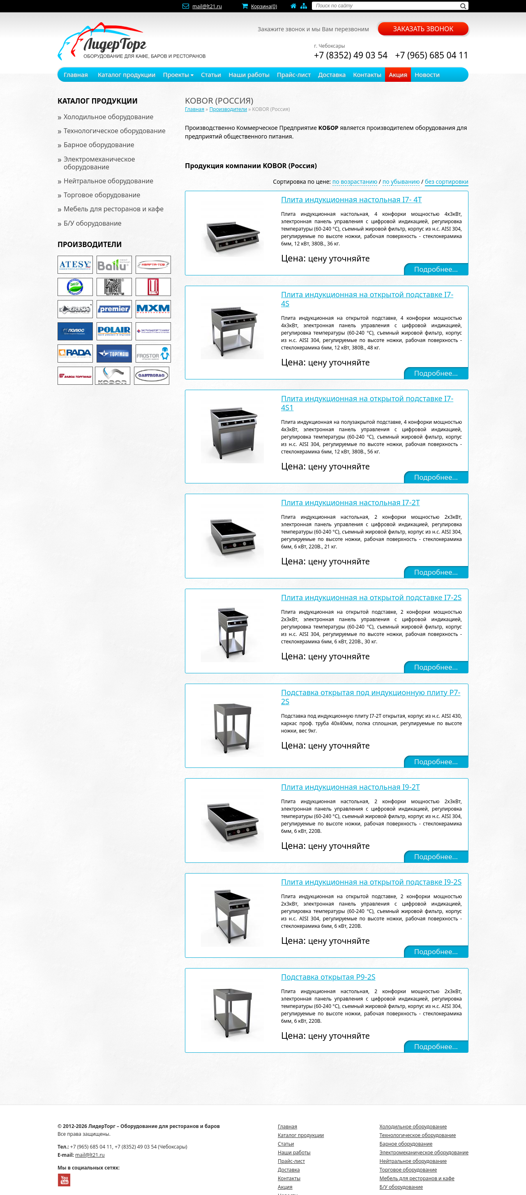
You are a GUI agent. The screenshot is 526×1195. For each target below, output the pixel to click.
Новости (427, 74)
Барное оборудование (99, 144)
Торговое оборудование (102, 194)
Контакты (367, 74)
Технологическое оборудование (115, 130)
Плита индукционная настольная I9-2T (350, 787)
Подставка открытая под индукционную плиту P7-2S (370, 696)
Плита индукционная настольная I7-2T (350, 502)
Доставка (332, 74)
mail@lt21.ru (207, 6)
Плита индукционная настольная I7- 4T (351, 199)
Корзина (264, 6)
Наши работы (249, 74)
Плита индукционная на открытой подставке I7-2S (371, 597)
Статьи (211, 74)
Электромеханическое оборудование (99, 163)
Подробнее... (436, 269)
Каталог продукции (126, 74)
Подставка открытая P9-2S (328, 977)
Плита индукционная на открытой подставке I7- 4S (367, 298)
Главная (76, 74)
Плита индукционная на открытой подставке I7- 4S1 (367, 402)
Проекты (178, 74)
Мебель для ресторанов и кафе (114, 208)
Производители (90, 244)
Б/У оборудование (93, 223)
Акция (398, 74)
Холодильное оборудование (108, 116)
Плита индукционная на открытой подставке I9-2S (371, 882)
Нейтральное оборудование (108, 180)
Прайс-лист (294, 74)
